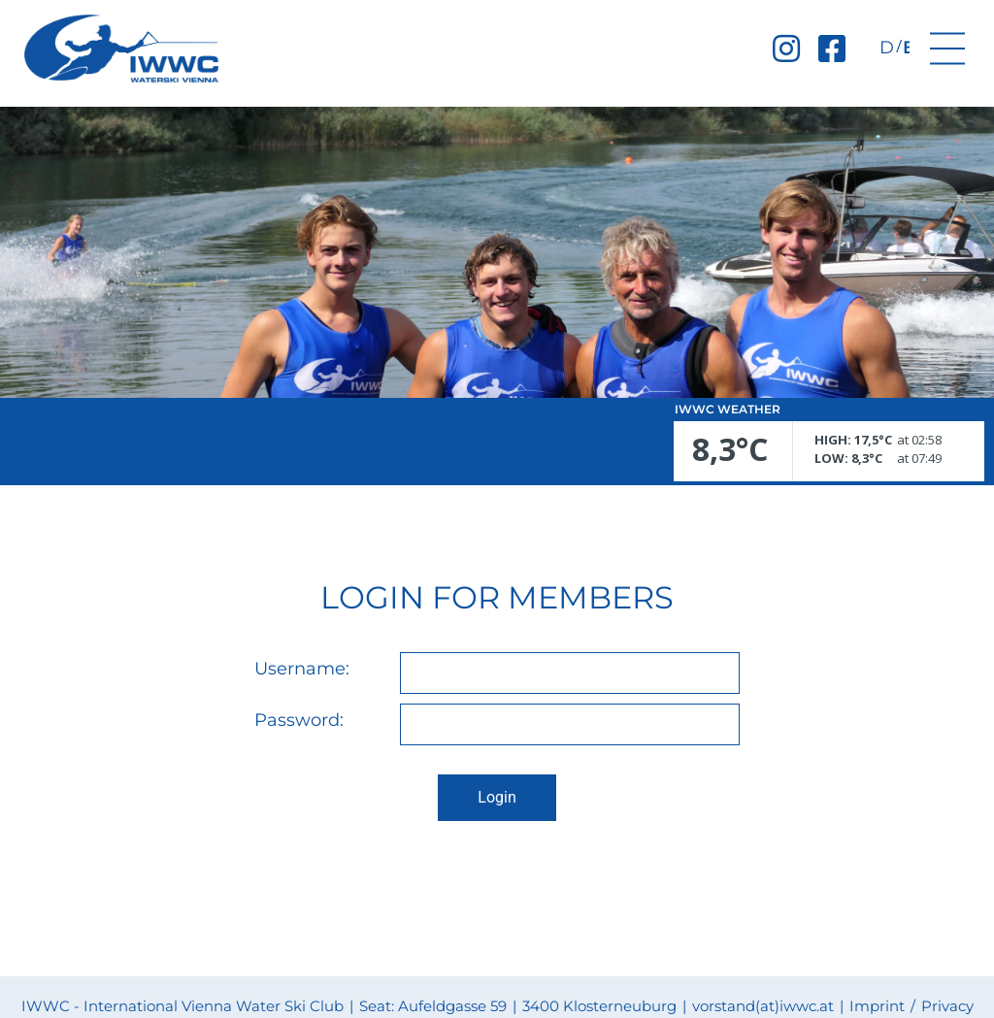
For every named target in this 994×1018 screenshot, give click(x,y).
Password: (299, 721)
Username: (301, 669)
